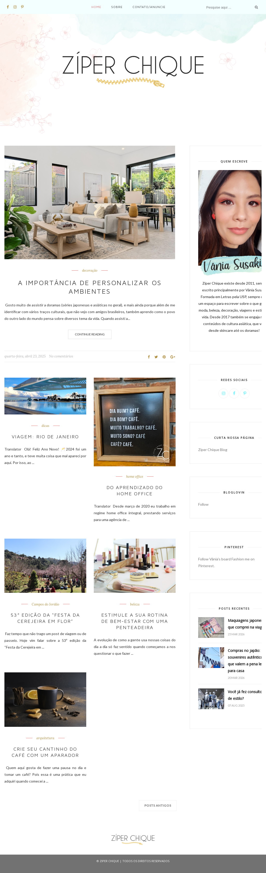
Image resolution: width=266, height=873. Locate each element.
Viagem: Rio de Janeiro (45, 436)
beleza (134, 604)
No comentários (61, 356)
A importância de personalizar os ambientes (89, 287)
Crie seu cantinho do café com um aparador (45, 751)
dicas (45, 426)
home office (134, 477)
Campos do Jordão (45, 604)
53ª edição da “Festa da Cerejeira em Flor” (45, 617)
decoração (89, 271)
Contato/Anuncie (148, 7)
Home (96, 7)
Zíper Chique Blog (212, 449)
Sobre (117, 7)
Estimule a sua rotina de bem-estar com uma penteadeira (135, 621)
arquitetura (45, 737)
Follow (203, 504)
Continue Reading (90, 334)
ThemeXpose (133, 866)
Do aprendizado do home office (135, 490)
